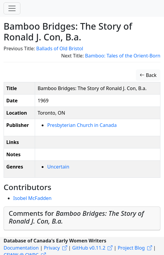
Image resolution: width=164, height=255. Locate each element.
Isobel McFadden (32, 198)
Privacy (52, 248)
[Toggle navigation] (12, 8)
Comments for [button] (76, 217)
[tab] (82, 218)
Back (148, 75)
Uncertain (58, 166)
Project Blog (131, 248)
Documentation (21, 248)
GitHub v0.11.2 (89, 248)
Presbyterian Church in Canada (82, 125)
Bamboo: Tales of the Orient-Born (122, 55)
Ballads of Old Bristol (59, 48)
